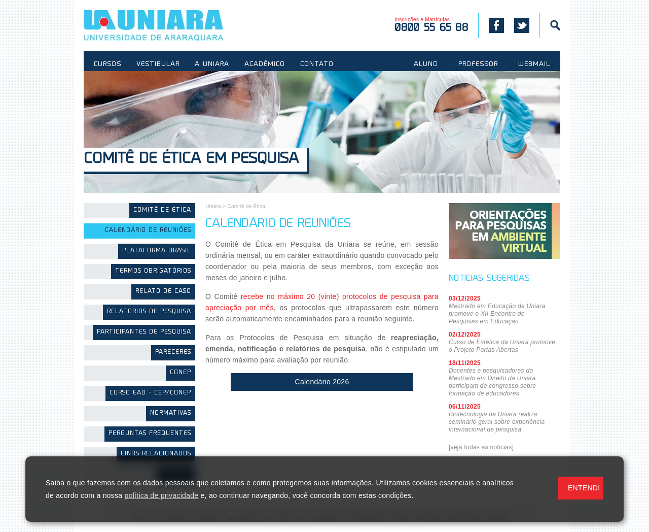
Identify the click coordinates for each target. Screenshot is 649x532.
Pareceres (173, 352)
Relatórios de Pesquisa (149, 312)
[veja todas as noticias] (481, 447)
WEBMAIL (534, 64)
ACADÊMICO (264, 64)
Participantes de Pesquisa (144, 332)
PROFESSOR (478, 64)
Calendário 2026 (322, 382)
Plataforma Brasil (156, 251)
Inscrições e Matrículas (431, 25)
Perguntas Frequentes (150, 434)
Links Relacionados (156, 454)
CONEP (180, 373)
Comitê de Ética (162, 210)
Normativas (170, 413)
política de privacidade (162, 495)
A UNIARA (212, 64)
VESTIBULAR (157, 64)
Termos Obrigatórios (153, 271)
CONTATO (317, 64)
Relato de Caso (163, 291)
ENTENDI (584, 488)
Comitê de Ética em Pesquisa (191, 160)
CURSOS (107, 64)
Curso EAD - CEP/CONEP (150, 393)
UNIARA (168, 25)
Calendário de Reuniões (148, 231)
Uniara (213, 206)
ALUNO (426, 64)
